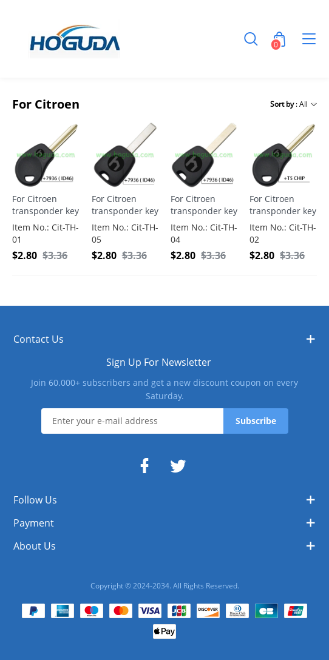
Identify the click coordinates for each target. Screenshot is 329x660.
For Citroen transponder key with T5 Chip (282, 205)
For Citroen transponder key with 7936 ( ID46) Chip (45, 205)
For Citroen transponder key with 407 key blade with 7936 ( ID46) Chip (125, 205)
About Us (34, 546)
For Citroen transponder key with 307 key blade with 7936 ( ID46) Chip (204, 205)
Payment (33, 523)
